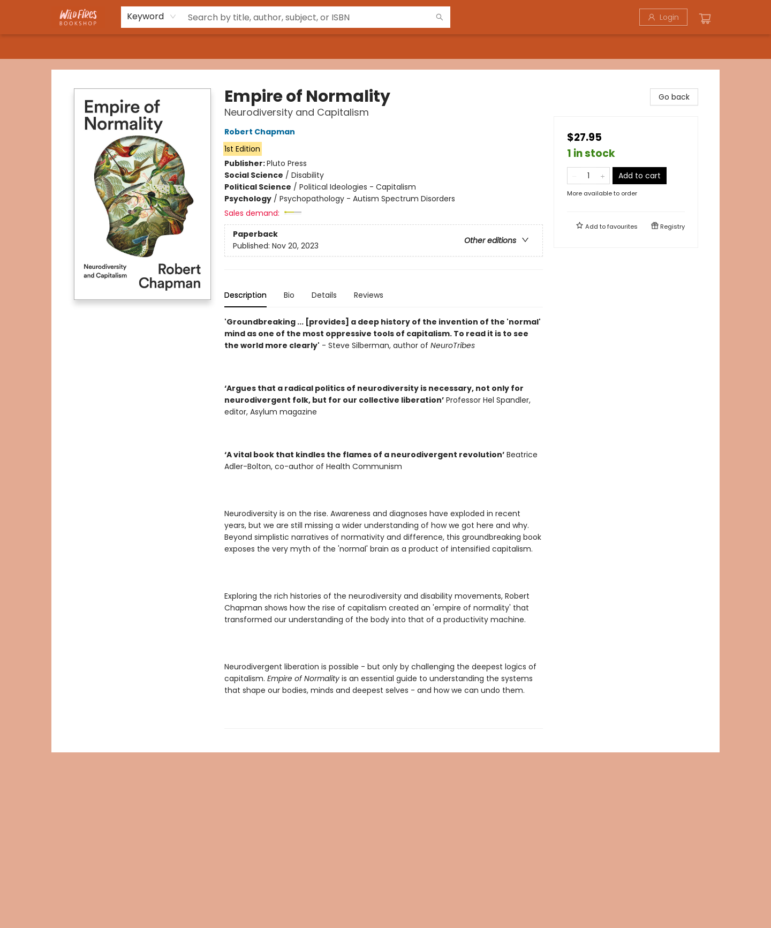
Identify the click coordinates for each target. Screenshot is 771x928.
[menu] (385, 46)
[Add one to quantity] (602, 176)
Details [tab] (324, 295)
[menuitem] (73, 46)
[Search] (439, 17)
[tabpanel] (383, 522)
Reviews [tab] (368, 295)
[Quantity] (588, 175)
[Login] (663, 17)
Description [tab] (245, 295)
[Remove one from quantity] (574, 176)
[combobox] (152, 16)
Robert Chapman (261, 131)
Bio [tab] (289, 295)
